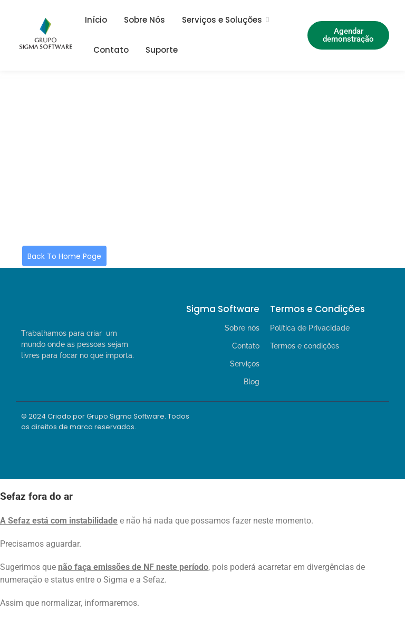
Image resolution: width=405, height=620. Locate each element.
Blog (251, 381)
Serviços (244, 364)
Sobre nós (242, 328)
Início (96, 19)
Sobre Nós (144, 19)
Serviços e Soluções (222, 19)
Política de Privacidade (310, 328)
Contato (111, 49)
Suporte (162, 49)
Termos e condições (304, 346)
